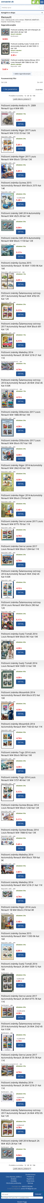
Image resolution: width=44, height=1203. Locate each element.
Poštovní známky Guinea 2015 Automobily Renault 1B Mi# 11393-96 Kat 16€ (21, 265)
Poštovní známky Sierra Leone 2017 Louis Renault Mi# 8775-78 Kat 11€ (22, 523)
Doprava (3, 22)
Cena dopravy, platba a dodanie (13, 1178)
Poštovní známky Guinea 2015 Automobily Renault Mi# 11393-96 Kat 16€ (20, 936)
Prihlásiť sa (30, 1177)
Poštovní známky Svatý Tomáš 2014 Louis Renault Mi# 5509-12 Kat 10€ (19, 664)
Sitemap (30, 1183)
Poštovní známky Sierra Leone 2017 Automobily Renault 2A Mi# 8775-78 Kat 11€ (21, 998)
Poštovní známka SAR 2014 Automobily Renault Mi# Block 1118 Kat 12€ (20, 239)
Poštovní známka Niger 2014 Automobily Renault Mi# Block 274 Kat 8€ (21, 497)
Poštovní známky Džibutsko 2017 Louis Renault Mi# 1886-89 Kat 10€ (20, 413)
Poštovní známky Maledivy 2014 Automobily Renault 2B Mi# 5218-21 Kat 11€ (21, 355)
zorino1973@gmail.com (28, 1189)
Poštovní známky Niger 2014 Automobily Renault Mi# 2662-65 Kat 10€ (21, 467)
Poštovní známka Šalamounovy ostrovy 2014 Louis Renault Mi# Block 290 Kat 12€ (21, 605)
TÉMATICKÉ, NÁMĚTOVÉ (32, 20)
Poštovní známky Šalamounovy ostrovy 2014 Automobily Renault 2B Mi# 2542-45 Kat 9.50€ (22, 382)
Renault (18, 22)
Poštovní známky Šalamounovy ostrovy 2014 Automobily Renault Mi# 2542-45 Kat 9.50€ (20, 574)
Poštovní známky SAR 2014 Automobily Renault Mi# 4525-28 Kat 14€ (20, 214)
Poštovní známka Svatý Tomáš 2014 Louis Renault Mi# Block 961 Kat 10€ (19, 635)
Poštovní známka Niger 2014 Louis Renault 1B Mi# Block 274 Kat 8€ (18, 908)
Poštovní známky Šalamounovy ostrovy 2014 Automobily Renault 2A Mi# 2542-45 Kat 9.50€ (21, 1026)
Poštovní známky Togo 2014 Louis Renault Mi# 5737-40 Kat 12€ (18, 779)
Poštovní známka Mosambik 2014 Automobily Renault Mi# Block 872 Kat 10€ (20, 695)
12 (25, 96)
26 (28, 96)
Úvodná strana (30, 1175)
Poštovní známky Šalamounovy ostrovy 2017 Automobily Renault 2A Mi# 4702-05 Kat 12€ (21, 1113)
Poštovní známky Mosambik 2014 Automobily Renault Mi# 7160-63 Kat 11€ (21, 725)
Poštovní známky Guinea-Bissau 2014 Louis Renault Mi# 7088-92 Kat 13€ (25, 61)
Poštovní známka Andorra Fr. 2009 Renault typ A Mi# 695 (18, 107)
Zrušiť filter (39, 90)
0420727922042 (27, 1186)
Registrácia (30, 1179)
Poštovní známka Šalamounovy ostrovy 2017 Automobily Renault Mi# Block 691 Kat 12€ (21, 326)
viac (14, 112)
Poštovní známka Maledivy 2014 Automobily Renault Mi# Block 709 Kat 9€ (20, 857)
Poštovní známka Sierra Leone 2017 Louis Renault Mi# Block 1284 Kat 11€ (20, 548)
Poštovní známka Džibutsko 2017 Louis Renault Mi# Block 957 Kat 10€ (20, 442)
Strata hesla (30, 1181)
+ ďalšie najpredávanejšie (22, 74)
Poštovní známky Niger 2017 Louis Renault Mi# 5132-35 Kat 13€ (18, 132)
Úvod (2, 20)
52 (31, 96)
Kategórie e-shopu (8, 13)
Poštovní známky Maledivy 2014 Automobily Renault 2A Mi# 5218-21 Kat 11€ (21, 1085)
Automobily (11, 22)
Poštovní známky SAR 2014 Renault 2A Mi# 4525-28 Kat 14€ (25, 31)
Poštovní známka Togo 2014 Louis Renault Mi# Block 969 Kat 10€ (18, 754)
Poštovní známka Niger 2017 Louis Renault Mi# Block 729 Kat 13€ (18, 158)
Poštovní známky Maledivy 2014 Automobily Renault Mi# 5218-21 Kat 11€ (21, 884)
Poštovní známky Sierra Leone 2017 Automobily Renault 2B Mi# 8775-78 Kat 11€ (21, 1057)
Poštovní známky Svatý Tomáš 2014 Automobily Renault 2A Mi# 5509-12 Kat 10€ (25, 46)
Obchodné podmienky (13, 1183)
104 (34, 96)
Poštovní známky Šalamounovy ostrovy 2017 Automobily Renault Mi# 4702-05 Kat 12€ (20, 296)
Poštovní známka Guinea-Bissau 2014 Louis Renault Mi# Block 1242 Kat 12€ (20, 806)
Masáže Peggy (22, 1202)
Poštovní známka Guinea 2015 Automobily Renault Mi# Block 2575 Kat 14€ (21, 185)
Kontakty (14, 1181)
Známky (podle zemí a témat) (14, 20)
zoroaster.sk (7, 1)
